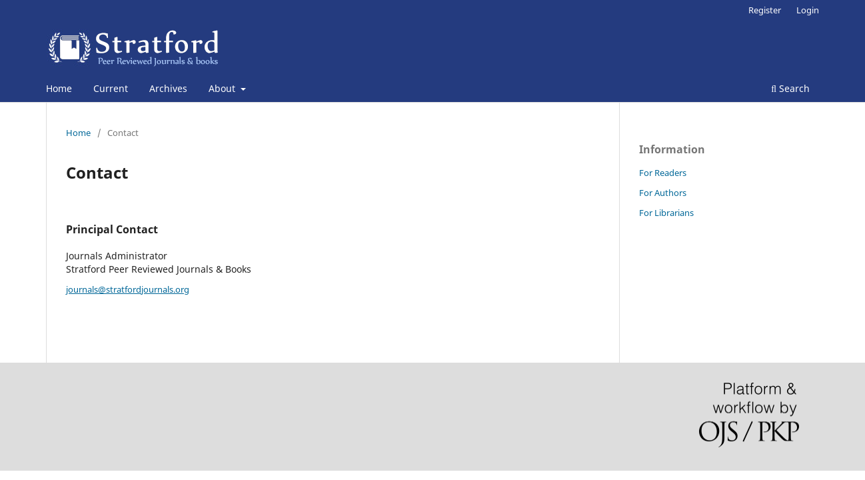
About (223, 88)
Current (110, 88)
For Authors (662, 193)
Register (764, 10)
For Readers (662, 173)
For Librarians (666, 213)
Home (59, 88)
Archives (168, 88)
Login (807, 10)
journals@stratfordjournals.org (127, 289)
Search (790, 88)
